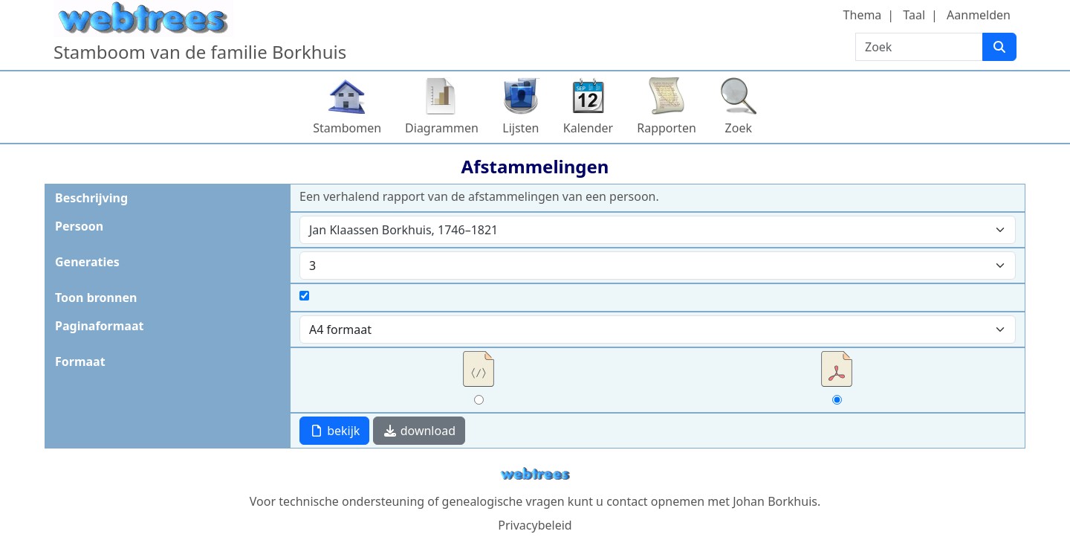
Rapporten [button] (666, 128)
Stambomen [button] (347, 128)
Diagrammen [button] (442, 128)
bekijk (334, 430)
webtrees (535, 474)
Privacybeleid (534, 525)
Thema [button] (862, 15)
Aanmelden (979, 15)
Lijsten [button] (520, 128)
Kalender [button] (588, 128)
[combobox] (657, 229)
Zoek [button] (738, 128)
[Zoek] (999, 47)
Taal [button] (914, 15)
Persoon (79, 226)
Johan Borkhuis (775, 501)
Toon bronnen (96, 297)
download (419, 430)
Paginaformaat (99, 326)
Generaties (87, 262)
